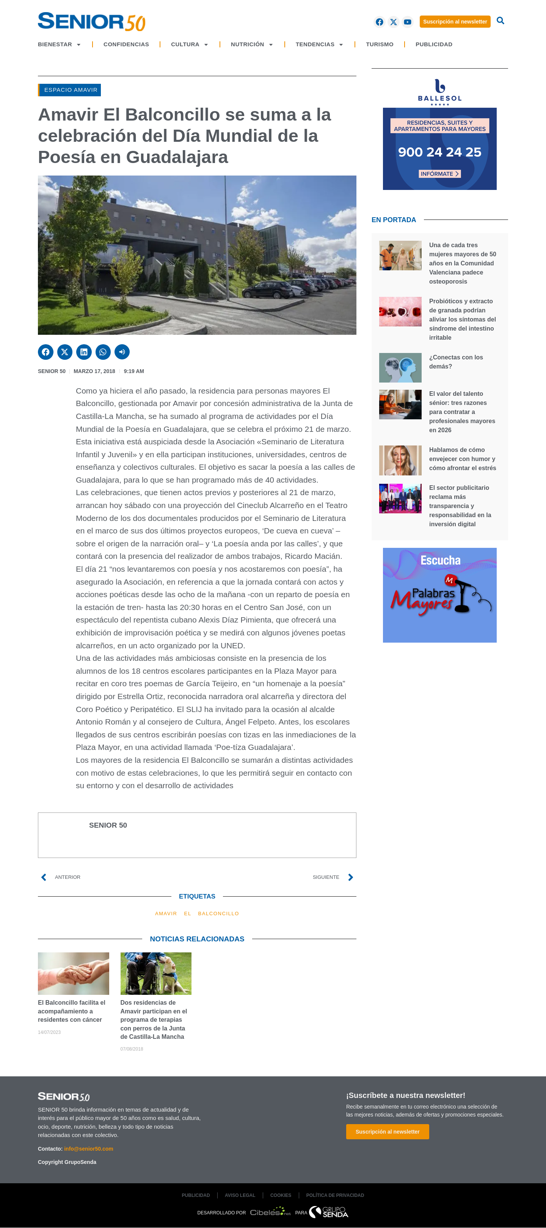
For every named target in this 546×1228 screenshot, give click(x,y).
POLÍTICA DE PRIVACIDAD (336, 1195)
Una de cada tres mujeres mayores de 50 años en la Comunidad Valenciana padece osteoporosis (462, 263)
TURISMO (380, 44)
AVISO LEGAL (239, 1195)
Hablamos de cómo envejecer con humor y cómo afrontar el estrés (462, 459)
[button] (45, 352)
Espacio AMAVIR (71, 89)
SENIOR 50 (52, 371)
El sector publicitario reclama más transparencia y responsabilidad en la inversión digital (460, 506)
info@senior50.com (88, 1149)
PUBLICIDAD (434, 44)
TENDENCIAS (320, 44)
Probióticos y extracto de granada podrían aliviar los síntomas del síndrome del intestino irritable (462, 319)
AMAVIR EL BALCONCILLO (197, 913)
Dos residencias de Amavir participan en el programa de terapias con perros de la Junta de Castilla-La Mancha (154, 1019)
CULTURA (190, 44)
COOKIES (281, 1195)
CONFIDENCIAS (126, 44)
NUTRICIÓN (252, 44)
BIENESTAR (60, 44)
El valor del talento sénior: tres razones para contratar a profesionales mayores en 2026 (462, 412)
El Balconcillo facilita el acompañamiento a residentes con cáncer (71, 1011)
